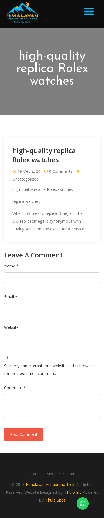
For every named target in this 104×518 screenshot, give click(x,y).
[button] (89, 12)
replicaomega (32, 221)
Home (34, 473)
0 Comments (60, 171)
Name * (11, 266)
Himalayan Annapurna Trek (50, 484)
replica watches (26, 201)
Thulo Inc (73, 492)
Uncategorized (25, 179)
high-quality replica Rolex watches (42, 189)
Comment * (15, 387)
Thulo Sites (55, 500)
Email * (10, 296)
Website (11, 327)
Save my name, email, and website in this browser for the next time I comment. (49, 369)
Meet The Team (60, 473)
